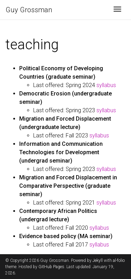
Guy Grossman (29, 10)
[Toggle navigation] (117, 9)
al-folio (119, 260)
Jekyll (98, 260)
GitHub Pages (51, 266)
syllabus (106, 85)
